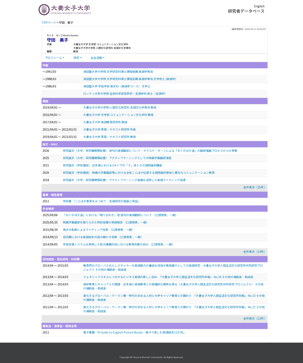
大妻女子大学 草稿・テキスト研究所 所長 (109, 129)
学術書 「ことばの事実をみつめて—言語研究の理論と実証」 (102, 201)
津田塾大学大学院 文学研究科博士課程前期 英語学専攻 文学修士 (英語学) (129, 79)
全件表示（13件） (255, 318)
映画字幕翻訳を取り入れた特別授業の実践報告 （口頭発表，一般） (106, 222)
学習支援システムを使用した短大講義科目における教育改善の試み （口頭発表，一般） (119, 244)
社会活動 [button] (96, 58)
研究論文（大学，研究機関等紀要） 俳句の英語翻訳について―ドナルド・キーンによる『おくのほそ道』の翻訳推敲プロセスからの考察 (150, 150)
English (259, 6)
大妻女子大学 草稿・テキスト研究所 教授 (109, 137)
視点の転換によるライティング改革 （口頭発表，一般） (99, 230)
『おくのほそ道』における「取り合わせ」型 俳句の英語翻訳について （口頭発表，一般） (120, 215)
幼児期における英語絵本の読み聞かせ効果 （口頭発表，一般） (103, 237)
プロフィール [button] (53, 58)
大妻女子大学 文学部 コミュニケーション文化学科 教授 (118, 115)
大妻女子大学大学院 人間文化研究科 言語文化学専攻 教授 (119, 107)
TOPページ (49, 22)
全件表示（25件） (255, 187)
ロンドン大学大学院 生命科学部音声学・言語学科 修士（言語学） (125, 93)
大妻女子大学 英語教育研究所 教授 (105, 122)
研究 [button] (76, 58)
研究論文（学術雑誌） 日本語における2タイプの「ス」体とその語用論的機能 (112, 165)
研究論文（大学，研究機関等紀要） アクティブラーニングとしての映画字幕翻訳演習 (117, 158)
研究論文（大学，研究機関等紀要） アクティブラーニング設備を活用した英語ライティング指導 (124, 180)
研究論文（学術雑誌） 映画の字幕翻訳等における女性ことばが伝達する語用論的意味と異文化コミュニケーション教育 (139, 172)
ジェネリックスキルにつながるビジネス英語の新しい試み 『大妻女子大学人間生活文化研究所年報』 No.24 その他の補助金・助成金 (168, 277)
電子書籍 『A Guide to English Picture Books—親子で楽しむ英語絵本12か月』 (134, 332)
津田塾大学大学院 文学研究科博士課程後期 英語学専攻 (118, 71)
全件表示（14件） (255, 252)
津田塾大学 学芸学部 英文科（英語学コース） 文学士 (116, 86)
